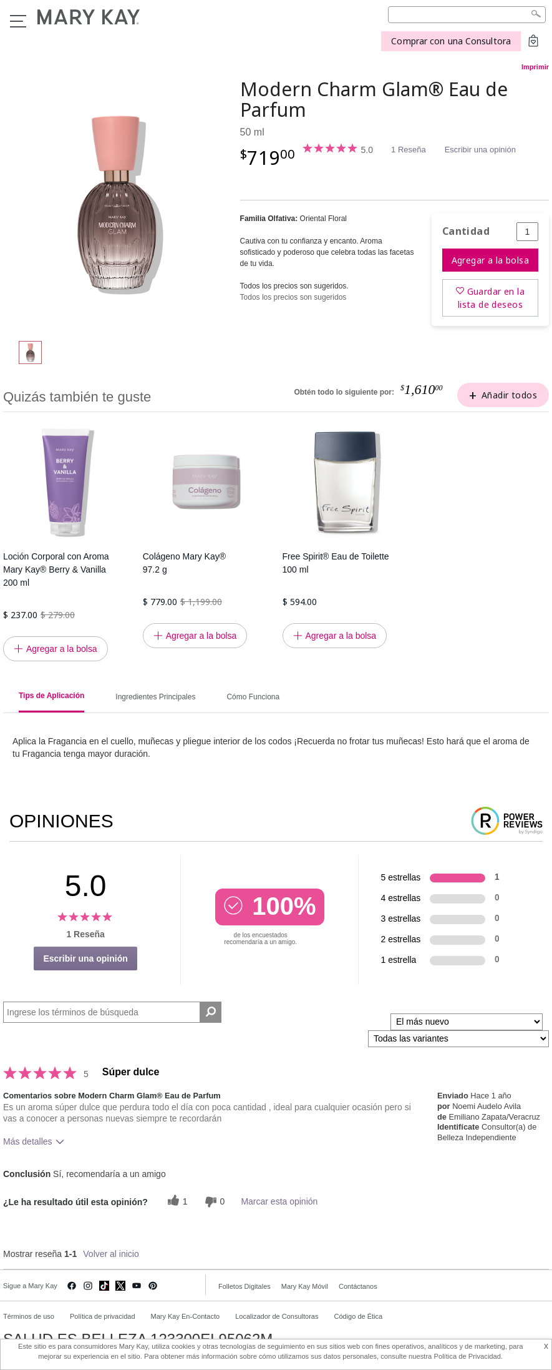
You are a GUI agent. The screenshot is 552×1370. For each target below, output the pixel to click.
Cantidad (466, 231)
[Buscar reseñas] (210, 1012)
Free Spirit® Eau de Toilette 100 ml (336, 562)
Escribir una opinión (480, 149)
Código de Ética (358, 1316)
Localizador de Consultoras (276, 1316)
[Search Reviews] (112, 1012)
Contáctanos (358, 1286)
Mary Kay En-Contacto (185, 1316)
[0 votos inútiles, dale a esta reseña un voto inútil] (213, 1202)
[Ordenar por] (466, 1021)
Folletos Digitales (244, 1286)
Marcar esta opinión (279, 1201)
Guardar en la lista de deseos (491, 297)
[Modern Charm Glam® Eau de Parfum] (116, 203)
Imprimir (535, 67)
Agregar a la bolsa (491, 260)
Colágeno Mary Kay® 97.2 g (184, 562)
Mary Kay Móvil (304, 1286)
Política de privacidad (102, 1316)
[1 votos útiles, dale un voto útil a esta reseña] (176, 1202)
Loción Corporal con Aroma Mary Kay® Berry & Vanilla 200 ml (56, 569)
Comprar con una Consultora (451, 41)
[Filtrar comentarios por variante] (458, 1038)
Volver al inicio (111, 1254)
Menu (18, 21)
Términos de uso (28, 1316)
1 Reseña (408, 149)
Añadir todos (509, 395)
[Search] (467, 14)
